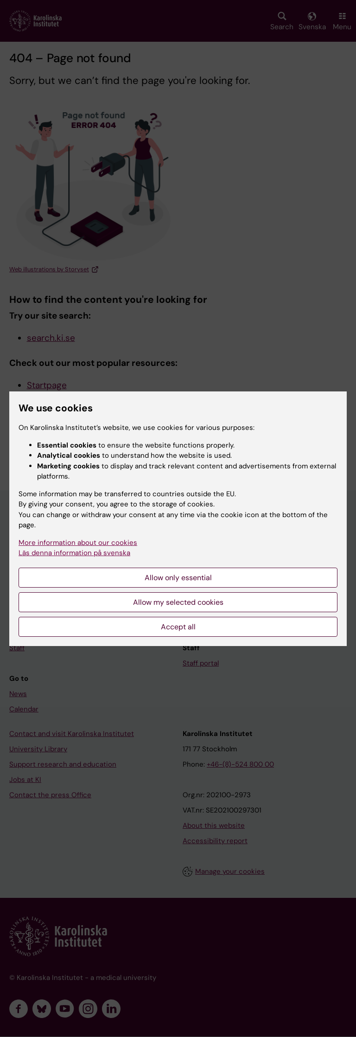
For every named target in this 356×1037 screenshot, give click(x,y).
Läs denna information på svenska (74, 552)
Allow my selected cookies (178, 602)
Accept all (178, 627)
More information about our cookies (78, 542)
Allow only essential (178, 578)
